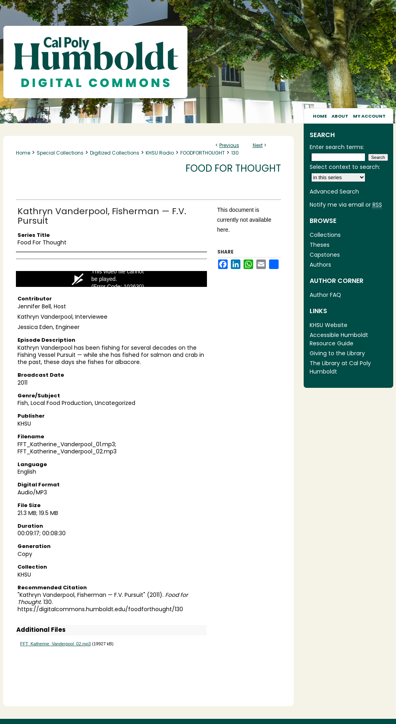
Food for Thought (233, 168)
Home (23, 152)
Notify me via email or (346, 205)
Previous (229, 145)
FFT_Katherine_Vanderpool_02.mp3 (55, 643)
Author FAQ (325, 295)
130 (235, 152)
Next (258, 145)
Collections (325, 235)
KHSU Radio (160, 152)
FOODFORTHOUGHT (202, 152)
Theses (320, 245)
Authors (320, 265)
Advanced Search (334, 192)
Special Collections (60, 152)
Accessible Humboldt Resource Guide (339, 339)
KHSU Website (328, 325)
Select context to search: (345, 167)
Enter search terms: (337, 147)
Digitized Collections (114, 152)
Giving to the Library (337, 353)
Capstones (325, 255)
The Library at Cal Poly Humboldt (340, 367)
